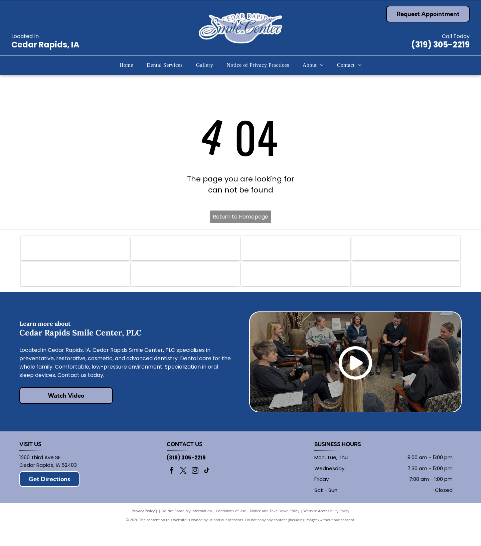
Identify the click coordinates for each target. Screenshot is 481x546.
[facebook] (172, 490)
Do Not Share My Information (187, 529)
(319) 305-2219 (440, 44)
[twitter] (183, 490)
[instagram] (195, 490)
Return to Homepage (240, 217)
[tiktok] (207, 490)
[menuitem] (126, 65)
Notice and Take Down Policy (275, 529)
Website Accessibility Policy (326, 529)
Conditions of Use (231, 529)
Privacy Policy (143, 529)
